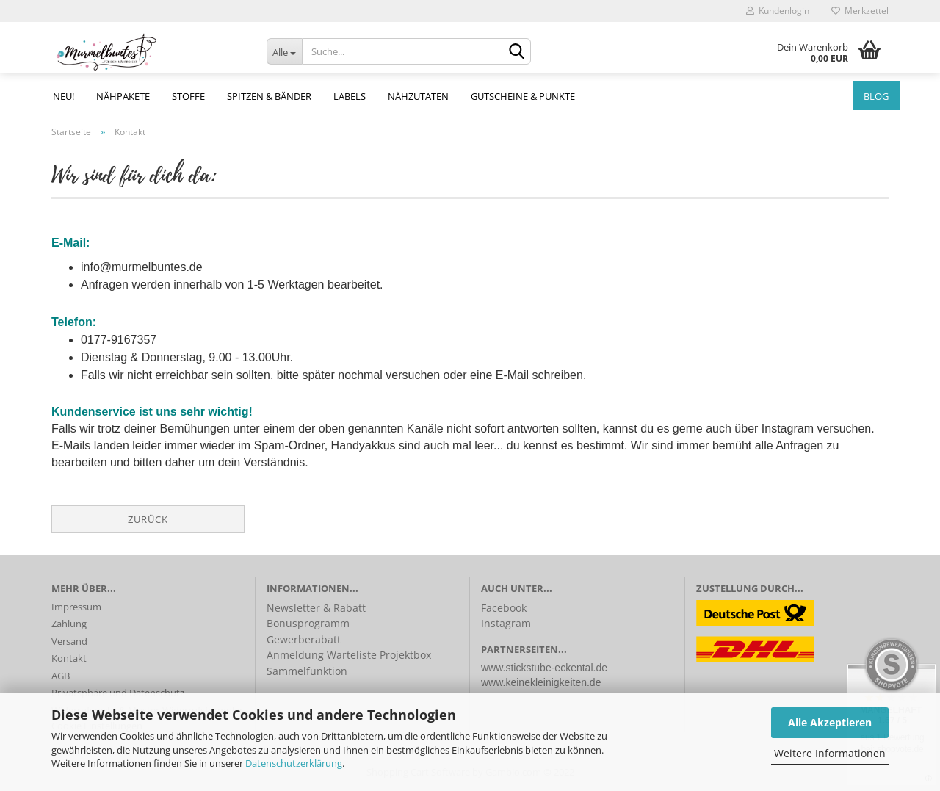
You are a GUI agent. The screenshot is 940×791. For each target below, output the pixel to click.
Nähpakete (123, 96)
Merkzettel (860, 10)
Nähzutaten (418, 96)
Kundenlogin (777, 10)
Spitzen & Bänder (269, 96)
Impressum (76, 606)
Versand (69, 641)
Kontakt (69, 658)
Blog (876, 96)
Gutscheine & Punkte (523, 96)
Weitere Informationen (830, 753)
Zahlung (69, 623)
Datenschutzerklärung (293, 763)
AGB (60, 675)
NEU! (63, 96)
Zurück (148, 519)
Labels (349, 96)
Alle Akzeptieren (830, 722)
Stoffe (188, 96)
